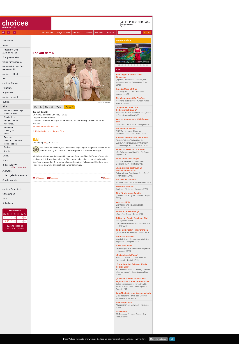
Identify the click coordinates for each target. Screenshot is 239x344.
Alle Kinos (99, 32)
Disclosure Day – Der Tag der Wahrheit (132, 62)
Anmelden (111, 32)
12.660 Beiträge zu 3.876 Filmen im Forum (14, 227)
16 (8, 221)
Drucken (107, 178)
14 (25, 218)
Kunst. (5, 160)
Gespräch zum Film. (13, 140)
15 (5, 221)
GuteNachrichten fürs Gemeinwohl (13, 68)
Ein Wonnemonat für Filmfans (130, 98)
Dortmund (76, 332)
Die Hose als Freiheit (126, 128)
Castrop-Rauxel (64, 332)
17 (11, 221)
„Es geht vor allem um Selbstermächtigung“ (127, 108)
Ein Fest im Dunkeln (126, 180)
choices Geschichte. (12, 189)
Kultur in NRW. (9, 165)
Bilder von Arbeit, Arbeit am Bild (131, 218)
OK (172, 339)
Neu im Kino (78, 32)
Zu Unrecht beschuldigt (127, 211)
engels (62, 329)
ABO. (5, 78)
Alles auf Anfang (124, 246)
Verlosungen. (9, 194)
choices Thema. (10, 83)
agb (89, 326)
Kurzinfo (38, 107)
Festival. (8, 137)
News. (5, 45)
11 (15, 218)
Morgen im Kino (63, 32)
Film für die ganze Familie (128, 193)
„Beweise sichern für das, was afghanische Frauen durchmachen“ (133, 279)
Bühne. (6, 102)
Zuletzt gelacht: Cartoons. (15, 175)
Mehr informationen (158, 339)
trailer (71, 329)
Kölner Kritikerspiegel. (14, 110)
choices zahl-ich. (10, 74)
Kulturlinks (7, 203)
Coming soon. (10, 130)
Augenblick (7, 92)
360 (44, 143)
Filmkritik (49, 107)
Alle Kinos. (9, 124)
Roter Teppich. (10, 144)
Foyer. (7, 134)
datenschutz (81, 326)
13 (22, 218)
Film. (4, 106)
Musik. (5, 155)
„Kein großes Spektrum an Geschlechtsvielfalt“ (129, 169)
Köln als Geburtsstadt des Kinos (132, 137)
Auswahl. (6, 171)
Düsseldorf (85, 332)
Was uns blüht (123, 202)
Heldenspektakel (124, 302)
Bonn (54, 332)
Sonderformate (9, 180)
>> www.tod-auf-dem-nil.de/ (45, 126)
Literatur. (6, 151)
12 (18, 218)
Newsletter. (8, 40)
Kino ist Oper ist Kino (126, 89)
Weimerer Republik (125, 186)
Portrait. (7, 147)
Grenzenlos (121, 311)
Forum (89, 32)
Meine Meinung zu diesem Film (49, 131)
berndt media (58, 326)
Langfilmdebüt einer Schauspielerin (133, 293)
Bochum (47, 332)
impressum (69, 326)
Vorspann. (8, 127)
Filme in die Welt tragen (127, 159)
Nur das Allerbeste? (125, 236)
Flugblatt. (7, 88)
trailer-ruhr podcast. (12, 62)
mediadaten (97, 326)
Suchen (147, 32)
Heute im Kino (47, 32)
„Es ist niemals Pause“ (127, 255)
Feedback (54, 178)
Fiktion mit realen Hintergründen (132, 230)
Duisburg (94, 332)
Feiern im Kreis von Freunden (130, 149)
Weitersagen (41, 178)
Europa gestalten (10, 57)
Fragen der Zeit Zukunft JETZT (16, 51)
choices (55, 329)
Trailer (59, 107)
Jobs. (5, 198)
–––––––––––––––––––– (14, 184)
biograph (46, 329)
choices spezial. (10, 97)
